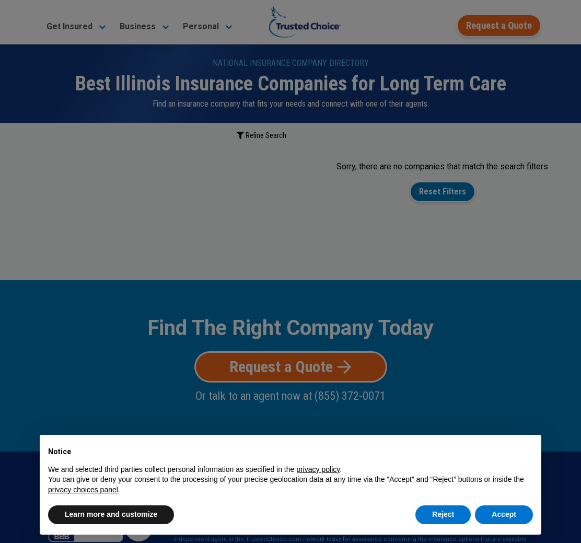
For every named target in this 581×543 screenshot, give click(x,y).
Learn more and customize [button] (111, 514)
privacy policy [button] (318, 469)
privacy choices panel (83, 490)
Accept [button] (504, 514)
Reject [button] (443, 514)
